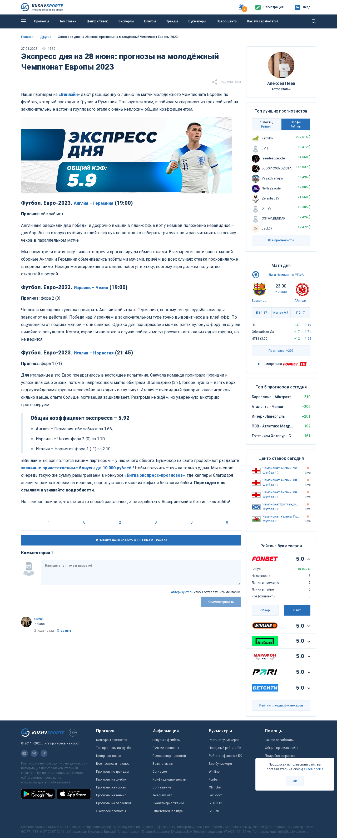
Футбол (270, 473)
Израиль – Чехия (91, 287)
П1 (261, 313)
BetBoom (215, 795)
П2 (300, 313)
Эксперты (126, 21)
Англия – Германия (93, 203)
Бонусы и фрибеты (166, 740)
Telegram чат (162, 795)
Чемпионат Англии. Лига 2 (281, 492)
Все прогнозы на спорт (113, 764)
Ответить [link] (64, 630)
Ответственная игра (167, 811)
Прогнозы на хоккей (111, 787)
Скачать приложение (168, 803)
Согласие (159, 771)
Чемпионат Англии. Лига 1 (281, 480)
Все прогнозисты (281, 240)
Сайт (297, 610)
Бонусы (150, 21)
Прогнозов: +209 (281, 351)
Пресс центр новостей (169, 756)
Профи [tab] (295, 124)
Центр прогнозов (108, 756)
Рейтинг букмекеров (224, 740)
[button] (241, 7)
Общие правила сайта (281, 748)
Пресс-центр (227, 21)
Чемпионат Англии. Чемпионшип (281, 468)
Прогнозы (41, 21)
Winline (214, 771)
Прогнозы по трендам (112, 771)
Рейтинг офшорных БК (225, 756)
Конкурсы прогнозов (111, 740)
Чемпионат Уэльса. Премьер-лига (281, 516)
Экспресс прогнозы (111, 811)
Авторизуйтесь (182, 592)
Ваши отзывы (162, 764)
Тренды (172, 21)
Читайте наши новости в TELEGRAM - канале (131, 540)
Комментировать (221, 602)
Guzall (38, 619)
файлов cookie (312, 769)
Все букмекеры (220, 764)
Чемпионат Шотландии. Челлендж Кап (281, 504)
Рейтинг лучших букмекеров (281, 705)
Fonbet (214, 779)
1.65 (308, 338)
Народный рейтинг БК (225, 748)
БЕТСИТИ (215, 803)
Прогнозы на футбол (111, 779)
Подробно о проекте (280, 756)
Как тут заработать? (262, 21)
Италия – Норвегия (94, 352)
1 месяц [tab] (266, 124)
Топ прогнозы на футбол (114, 748)
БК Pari (214, 811)
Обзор (265, 610)
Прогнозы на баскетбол (114, 803)
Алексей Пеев (281, 83)
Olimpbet (215, 787)
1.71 (308, 332)
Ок (295, 781)
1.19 (308, 325)
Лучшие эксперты (165, 748)
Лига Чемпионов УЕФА (286, 275)
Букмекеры (197, 21)
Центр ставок (97, 21)
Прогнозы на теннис (111, 795)
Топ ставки (68, 21)
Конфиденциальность (169, 779)
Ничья (281, 313)
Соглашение (161, 787)
